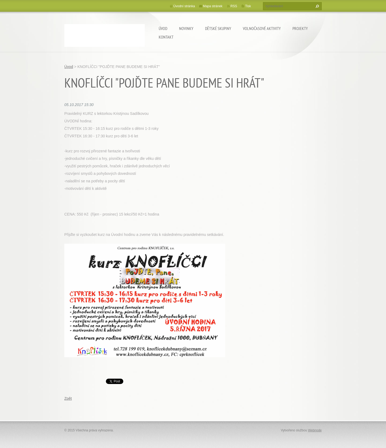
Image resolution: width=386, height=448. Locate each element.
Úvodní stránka (184, 6)
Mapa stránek (212, 6)
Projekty (300, 28)
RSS (234, 6)
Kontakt (166, 37)
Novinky (186, 28)
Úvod (163, 28)
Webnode (315, 430)
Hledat (317, 6)
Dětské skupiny (218, 28)
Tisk (248, 6)
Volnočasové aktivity (262, 28)
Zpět (68, 398)
